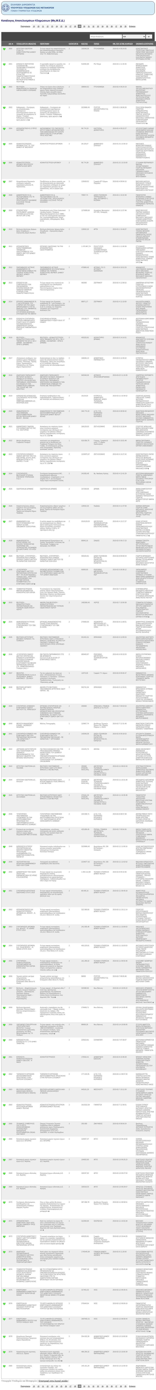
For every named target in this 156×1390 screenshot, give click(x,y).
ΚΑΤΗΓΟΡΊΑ (73, 44)
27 (71, 26)
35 (107, 26)
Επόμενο (132, 26)
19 (34, 26)
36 (112, 26)
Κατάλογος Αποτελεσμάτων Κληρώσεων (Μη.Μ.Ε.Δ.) (33, 20)
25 (61, 26)
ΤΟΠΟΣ (96, 44)
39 (125, 26)
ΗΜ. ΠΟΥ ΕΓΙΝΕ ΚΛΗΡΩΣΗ (123, 44)
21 (43, 26)
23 (52, 26)
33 (98, 26)
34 (103, 26)
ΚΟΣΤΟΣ (84, 44)
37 (116, 26)
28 (75, 26)
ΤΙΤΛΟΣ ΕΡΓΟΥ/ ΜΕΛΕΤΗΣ (26, 44)
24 (57, 26)
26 (66, 26)
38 (121, 26)
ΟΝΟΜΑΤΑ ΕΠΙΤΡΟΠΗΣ (144, 44)
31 (89, 26)
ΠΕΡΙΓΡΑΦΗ (44, 44)
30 (84, 26)
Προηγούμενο (25, 26)
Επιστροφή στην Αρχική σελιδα (53, 1381)
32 (93, 26)
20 (38, 26)
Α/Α (10, 44)
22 (48, 26)
